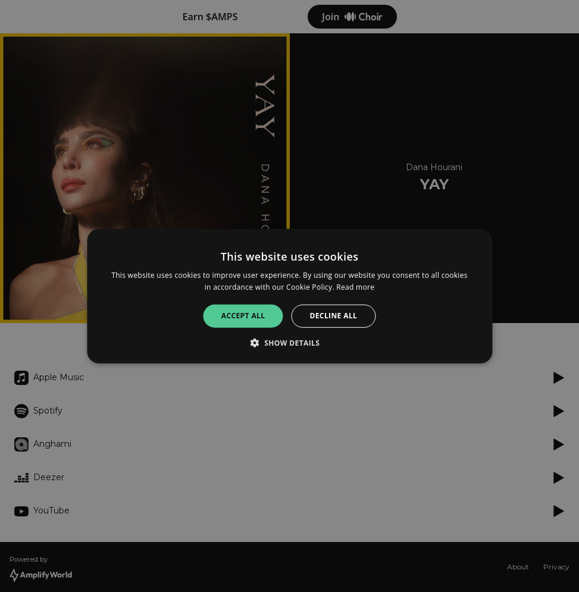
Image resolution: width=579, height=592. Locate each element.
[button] (289, 343)
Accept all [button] (243, 316)
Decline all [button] (333, 316)
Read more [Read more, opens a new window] (355, 287)
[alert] (289, 296)
